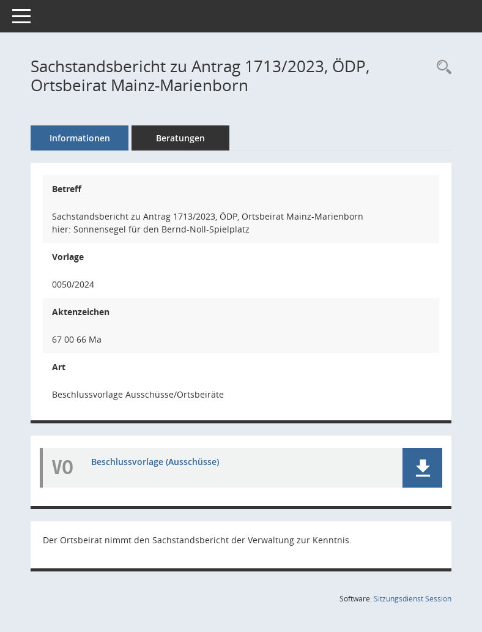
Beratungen (180, 138)
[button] (422, 468)
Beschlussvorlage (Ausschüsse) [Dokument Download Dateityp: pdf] (155, 461)
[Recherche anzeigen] (441, 68)
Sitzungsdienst (412, 598)
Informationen (80, 138)
